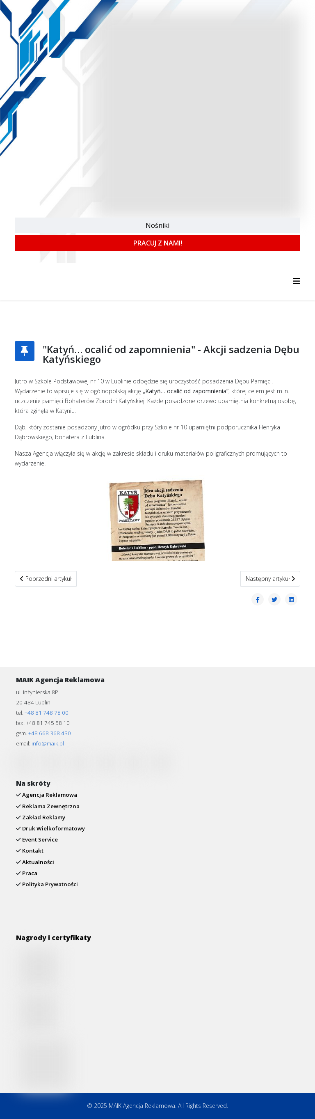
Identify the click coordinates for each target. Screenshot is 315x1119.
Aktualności (37, 862)
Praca (29, 873)
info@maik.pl (48, 743)
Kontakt (32, 850)
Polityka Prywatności (49, 884)
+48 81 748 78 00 (46, 712)
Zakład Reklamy (43, 817)
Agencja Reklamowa (49, 794)
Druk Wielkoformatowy (53, 828)
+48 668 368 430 (49, 733)
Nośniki (157, 225)
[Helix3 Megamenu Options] (296, 281)
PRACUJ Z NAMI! (157, 243)
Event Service (39, 839)
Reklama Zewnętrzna (50, 806)
